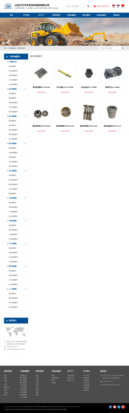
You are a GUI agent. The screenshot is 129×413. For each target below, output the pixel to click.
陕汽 (5, 378)
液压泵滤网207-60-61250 (41, 87)
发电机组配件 (101, 15)
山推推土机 (13, 62)
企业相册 (86, 385)
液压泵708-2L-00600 (112, 87)
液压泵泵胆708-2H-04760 (41, 126)
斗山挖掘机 (13, 243)
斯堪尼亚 (7, 387)
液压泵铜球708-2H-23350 (65, 126)
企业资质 (86, 383)
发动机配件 (12, 66)
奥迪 (37, 395)
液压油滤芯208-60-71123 (112, 126)
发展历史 (86, 378)
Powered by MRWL (75, 406)
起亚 (37, 387)
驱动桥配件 (12, 98)
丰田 (37, 392)
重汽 (5, 375)
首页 (11, 15)
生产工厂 (41, 15)
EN (113, 6)
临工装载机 (13, 116)
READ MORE (41, 92)
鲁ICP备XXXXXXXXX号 (61, 406)
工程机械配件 (71, 15)
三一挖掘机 (13, 289)
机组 (53, 375)
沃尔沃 (6, 392)
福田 (5, 385)
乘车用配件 (86, 15)
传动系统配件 (13, 71)
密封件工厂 (71, 380)
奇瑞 (37, 378)
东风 (5, 380)
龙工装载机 (13, 171)
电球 (53, 380)
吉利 (37, 375)
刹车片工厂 (71, 378)
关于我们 (26, 15)
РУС (118, 6)
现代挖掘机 (13, 266)
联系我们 (116, 15)
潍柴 (5, 395)
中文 (122, 6)
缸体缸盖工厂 (72, 375)
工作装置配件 (13, 80)
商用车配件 (56, 15)
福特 (37, 390)
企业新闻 (86, 380)
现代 (37, 385)
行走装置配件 (13, 84)
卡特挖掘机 (13, 221)
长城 (37, 380)
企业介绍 (86, 375)
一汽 (5, 383)
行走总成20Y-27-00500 (89, 87)
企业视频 (86, 387)
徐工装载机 (13, 89)
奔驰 (5, 390)
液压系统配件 (21, 48)
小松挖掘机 (13, 198)
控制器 (54, 383)
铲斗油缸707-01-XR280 (65, 87)
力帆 (37, 383)
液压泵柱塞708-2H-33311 (88, 126)
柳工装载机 (13, 143)
